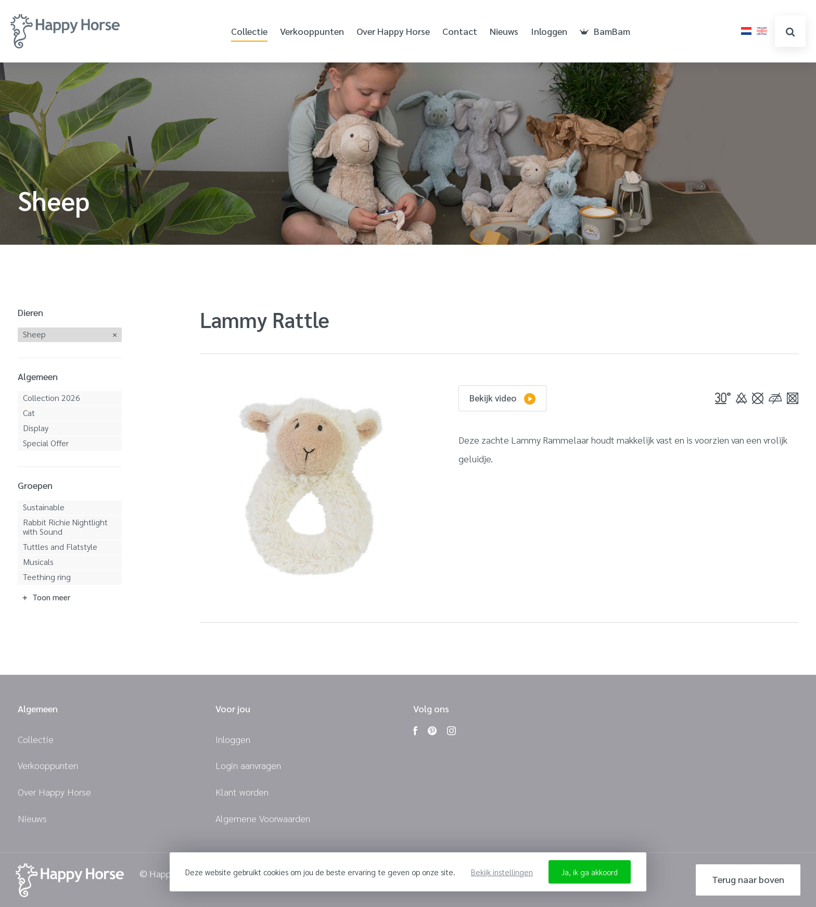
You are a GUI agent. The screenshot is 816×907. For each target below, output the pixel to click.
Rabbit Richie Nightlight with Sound (65, 527)
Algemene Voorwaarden (262, 818)
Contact (459, 31)
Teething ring (47, 576)
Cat (29, 412)
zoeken (790, 32)
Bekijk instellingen (502, 871)
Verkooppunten (312, 31)
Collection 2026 (51, 397)
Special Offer (46, 442)
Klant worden (242, 792)
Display (35, 427)
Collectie (249, 31)
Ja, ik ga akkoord (590, 872)
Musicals (38, 561)
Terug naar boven (748, 879)
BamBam (605, 31)
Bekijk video (502, 398)
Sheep (34, 334)
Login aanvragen (248, 765)
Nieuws (504, 31)
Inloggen (549, 31)
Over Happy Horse (393, 31)
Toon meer (51, 597)
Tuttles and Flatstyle (60, 546)
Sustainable (44, 506)
